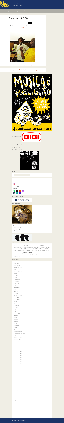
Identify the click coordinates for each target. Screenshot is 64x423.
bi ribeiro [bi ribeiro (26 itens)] (19, 245)
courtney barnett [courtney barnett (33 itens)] (47, 245)
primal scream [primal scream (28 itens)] (16, 252)
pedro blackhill (16, 341)
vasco (15, 408)
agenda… (39, 70)
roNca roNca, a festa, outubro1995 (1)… (15, 70)
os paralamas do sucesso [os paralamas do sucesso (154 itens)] (33, 250)
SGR (14, 394)
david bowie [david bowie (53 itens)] (21, 247)
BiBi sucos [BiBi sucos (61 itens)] (16, 245)
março (22, 27)
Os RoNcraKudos (41, 11)
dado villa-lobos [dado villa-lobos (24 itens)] (16, 247)
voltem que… (16, 414)
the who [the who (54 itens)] (45, 254)
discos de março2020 (18, 295)
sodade (15, 398)
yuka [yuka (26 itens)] (19, 256)
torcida (15, 402)
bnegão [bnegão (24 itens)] (22, 245)
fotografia (22, 65)
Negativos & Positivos (21, 11)
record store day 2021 (18, 367)
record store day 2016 (18, 357)
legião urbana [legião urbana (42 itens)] (32, 248)
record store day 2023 (18, 371)
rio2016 (15, 375)
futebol (15, 309)
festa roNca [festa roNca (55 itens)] (38, 247)
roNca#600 (16, 384)
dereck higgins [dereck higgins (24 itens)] (26, 247)
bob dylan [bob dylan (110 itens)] (26, 245)
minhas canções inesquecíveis (19, 333)
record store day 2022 (18, 369)
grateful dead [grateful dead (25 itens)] (43, 247)
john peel (15, 323)
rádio (15, 349)
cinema (15, 289)
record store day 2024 (18, 373)
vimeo (15, 410)
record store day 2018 (18, 361)
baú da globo (16, 281)
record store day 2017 (18, 359)
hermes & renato (17, 313)
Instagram (17, 184)
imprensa (15, 317)
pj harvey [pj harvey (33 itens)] (47, 250)
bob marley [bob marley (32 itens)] (30, 245)
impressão (16, 319)
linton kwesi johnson (19, 26)
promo (15, 347)
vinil (14, 412)
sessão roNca (16, 392)
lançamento (16, 327)
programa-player (17, 345)
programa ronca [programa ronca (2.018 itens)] (29, 252)
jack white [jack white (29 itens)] (15, 248)
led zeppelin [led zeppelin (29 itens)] (28, 248)
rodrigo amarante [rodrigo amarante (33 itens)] (17, 254)
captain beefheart (17, 287)
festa (15, 303)
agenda (15, 273)
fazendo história (17, 299)
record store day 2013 (18, 351)
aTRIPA (32, 11)
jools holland (16, 325)
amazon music (16, 275)
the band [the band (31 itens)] (28, 254)
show (15, 396)
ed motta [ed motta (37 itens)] (30, 247)
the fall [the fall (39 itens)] (31, 254)
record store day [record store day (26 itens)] (38, 252)
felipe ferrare (16, 301)
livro (14, 329)
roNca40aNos (16, 388)
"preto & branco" (17, 265)
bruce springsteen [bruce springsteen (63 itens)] (36, 245)
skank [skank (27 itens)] (26, 254)
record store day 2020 (18, 365)
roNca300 (16, 386)
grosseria (15, 311)
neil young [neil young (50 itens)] (46, 248)
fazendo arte (16, 297)
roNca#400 (16, 380)
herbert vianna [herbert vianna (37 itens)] (47, 247)
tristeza (15, 404)
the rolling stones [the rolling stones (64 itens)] (39, 254)
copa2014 (16, 291)
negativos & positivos (18, 337)
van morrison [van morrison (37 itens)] (16, 256)
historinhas (27, 65)
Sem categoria (16, 390)
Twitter (16, 186)
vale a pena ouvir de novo (19, 406)
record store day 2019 (18, 363)
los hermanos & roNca (18, 331)
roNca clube (16, 378)
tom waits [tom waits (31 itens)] (48, 254)
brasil (15, 285)
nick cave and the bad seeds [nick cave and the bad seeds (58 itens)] (20, 250)
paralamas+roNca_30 (18, 339)
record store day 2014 (18, 353)
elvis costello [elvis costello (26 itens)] (34, 247)
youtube (15, 416)
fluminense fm (16, 305)
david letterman (17, 293)
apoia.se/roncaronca (17, 5)
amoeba (15, 277)
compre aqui (15, 160)
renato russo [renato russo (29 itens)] (43, 252)
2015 (33, 65)
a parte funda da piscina (18, 271)
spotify (15, 400)
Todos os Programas (7, 11)
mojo (15, 335)
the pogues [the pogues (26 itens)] (34, 254)
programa (16, 343)
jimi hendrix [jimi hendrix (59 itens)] (19, 248)
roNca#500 (16, 382)
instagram (16, 321)
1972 (15, 269)
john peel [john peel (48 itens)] (24, 248)
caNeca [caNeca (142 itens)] (42, 245)
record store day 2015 (18, 355)
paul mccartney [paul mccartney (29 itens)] (42, 250)
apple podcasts (17, 279)
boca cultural (16, 283)
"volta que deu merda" (18, 267)
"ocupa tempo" (17, 263)
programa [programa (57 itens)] (20, 253)
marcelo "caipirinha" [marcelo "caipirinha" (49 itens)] (39, 248)
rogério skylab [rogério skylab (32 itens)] (22, 254)
